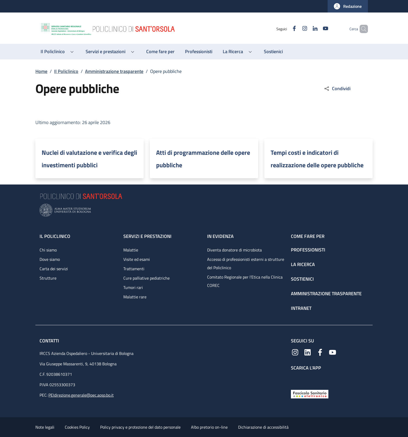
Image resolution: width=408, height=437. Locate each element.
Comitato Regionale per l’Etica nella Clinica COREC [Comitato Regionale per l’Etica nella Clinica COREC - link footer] (245, 281)
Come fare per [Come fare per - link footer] (307, 236)
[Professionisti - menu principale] (199, 51)
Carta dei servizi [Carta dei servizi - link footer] (54, 269)
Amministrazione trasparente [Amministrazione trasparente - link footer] (326, 293)
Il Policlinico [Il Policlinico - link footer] (55, 236)
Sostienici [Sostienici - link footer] (302, 278)
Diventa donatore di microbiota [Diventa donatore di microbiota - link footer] (234, 250)
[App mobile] (295, 379)
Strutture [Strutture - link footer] (48, 278)
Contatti (50, 340)
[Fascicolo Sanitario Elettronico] (309, 393)
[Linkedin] (306, 28)
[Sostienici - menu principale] (273, 51)
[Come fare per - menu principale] (160, 51)
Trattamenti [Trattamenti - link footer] (133, 269)
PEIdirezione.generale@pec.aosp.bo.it (81, 395)
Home (41, 71)
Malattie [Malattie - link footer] (130, 250)
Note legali (44, 427)
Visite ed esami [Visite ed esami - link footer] (136, 259)
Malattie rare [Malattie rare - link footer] (134, 297)
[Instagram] (296, 28)
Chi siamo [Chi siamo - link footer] (48, 250)
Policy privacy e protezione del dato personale (140, 427)
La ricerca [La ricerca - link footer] (303, 264)
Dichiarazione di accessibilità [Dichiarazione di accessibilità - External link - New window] (263, 427)
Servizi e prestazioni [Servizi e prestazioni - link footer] (147, 236)
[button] (348, 6)
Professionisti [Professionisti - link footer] (308, 249)
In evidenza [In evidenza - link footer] (220, 236)
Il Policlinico (66, 71)
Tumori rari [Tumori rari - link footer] (133, 287)
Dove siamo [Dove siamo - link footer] (50, 259)
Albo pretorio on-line (209, 427)
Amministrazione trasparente (114, 71)
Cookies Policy (77, 427)
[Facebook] (285, 28)
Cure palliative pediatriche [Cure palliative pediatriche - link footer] (146, 278)
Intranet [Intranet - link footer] (301, 308)
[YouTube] (316, 28)
